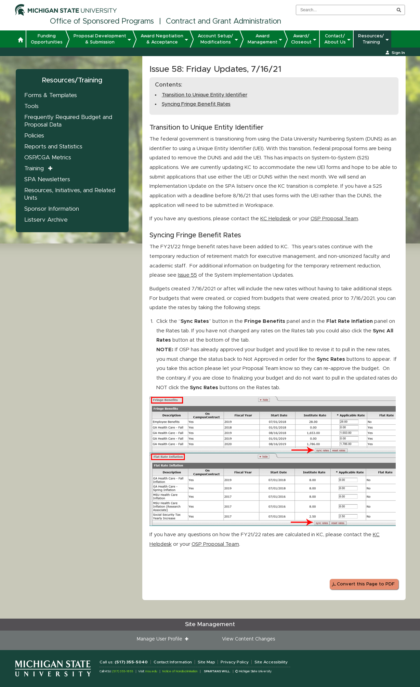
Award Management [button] (262, 39)
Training (34, 168)
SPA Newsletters (47, 179)
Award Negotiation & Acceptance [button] (162, 39)
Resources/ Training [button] (371, 39)
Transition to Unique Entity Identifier (204, 94)
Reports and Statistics (53, 146)
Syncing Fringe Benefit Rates (196, 104)
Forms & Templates (50, 95)
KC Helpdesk (275, 218)
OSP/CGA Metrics (47, 157)
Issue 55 (187, 275)
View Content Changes (248, 639)
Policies (34, 135)
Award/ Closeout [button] (301, 39)
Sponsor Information (51, 209)
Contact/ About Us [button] (335, 39)
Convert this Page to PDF (366, 584)
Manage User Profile (161, 639)
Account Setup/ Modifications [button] (215, 39)
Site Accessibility (271, 662)
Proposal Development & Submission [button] (100, 39)
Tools (31, 106)
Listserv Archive (46, 220)
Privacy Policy (235, 662)
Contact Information (173, 662)
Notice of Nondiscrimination (179, 671)
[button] (20, 40)
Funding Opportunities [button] (47, 39)
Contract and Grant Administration (223, 21)
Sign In (398, 53)
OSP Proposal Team (334, 218)
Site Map (206, 662)
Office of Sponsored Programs (102, 21)
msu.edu (151, 671)
